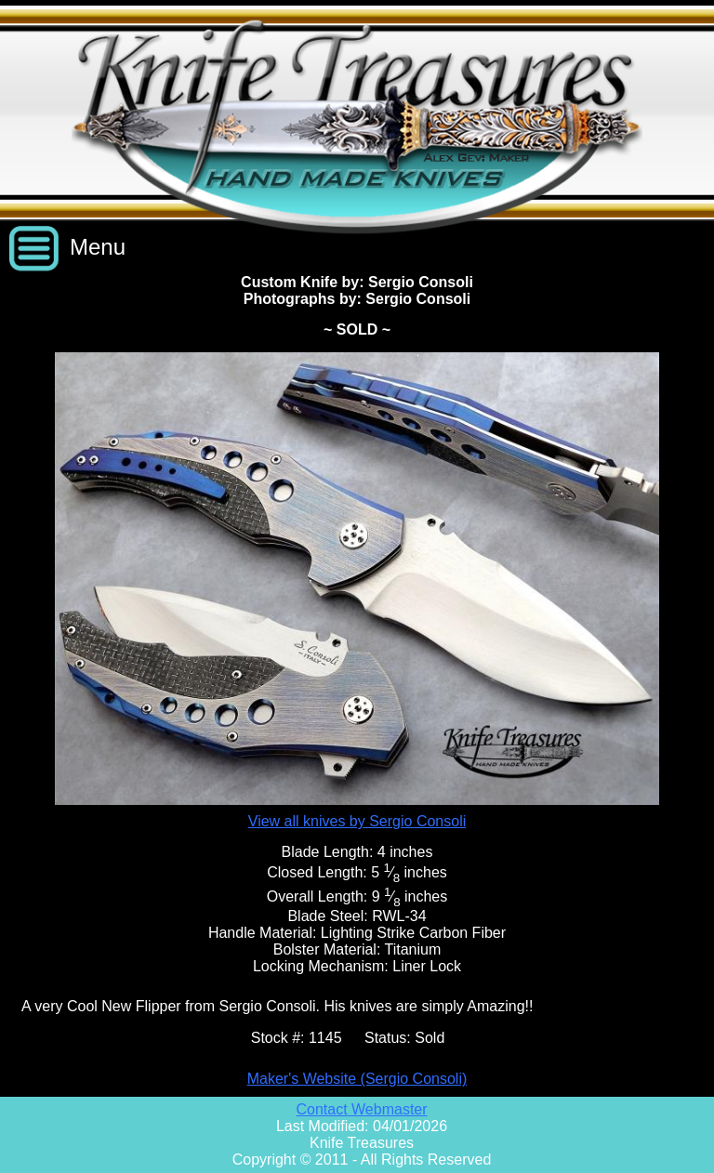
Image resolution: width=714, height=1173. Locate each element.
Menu (98, 246)
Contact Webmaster (361, 1109)
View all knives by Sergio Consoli (357, 821)
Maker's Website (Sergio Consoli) (357, 1079)
